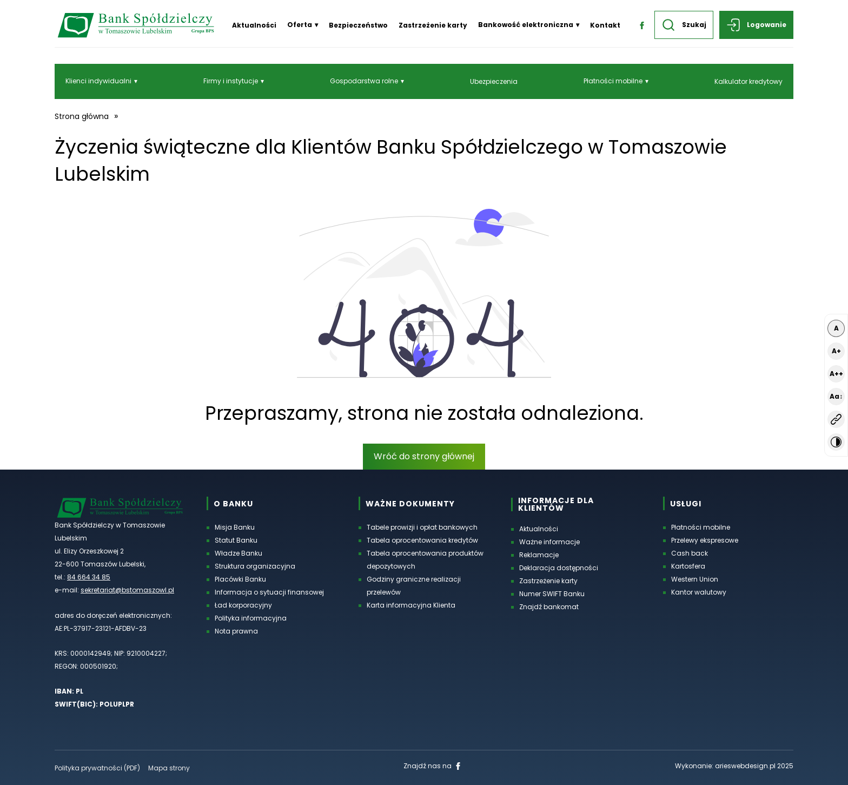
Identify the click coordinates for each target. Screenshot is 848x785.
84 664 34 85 (88, 577)
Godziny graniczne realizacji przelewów (414, 586)
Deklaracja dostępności (558, 567)
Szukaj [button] (683, 25)
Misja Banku (235, 527)
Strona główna (82, 116)
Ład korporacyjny (243, 605)
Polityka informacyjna (251, 618)
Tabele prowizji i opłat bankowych (422, 527)
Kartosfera (688, 566)
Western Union (694, 579)
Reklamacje (539, 554)
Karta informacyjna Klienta (411, 605)
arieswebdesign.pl (745, 765)
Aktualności (254, 25)
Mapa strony (169, 768)
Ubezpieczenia (494, 81)
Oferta (299, 24)
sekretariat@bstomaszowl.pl (127, 590)
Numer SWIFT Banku (552, 593)
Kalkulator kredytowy (748, 81)
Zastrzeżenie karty (433, 25)
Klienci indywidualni (98, 80)
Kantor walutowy (698, 592)
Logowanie (756, 25)
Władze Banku (238, 553)
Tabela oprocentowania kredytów (422, 540)
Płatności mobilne (613, 80)
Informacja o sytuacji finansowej (269, 592)
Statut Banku (236, 540)
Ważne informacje (549, 541)
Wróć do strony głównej (424, 456)
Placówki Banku (240, 579)
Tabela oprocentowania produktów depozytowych (425, 560)
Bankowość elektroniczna (525, 24)
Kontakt (605, 25)
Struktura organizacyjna (255, 566)
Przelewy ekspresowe (704, 540)
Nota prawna (236, 631)
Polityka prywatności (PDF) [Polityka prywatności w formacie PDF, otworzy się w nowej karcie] (97, 768)
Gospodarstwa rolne (364, 80)
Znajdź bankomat (549, 606)
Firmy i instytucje (230, 80)
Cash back (689, 553)
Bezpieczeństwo (358, 25)
